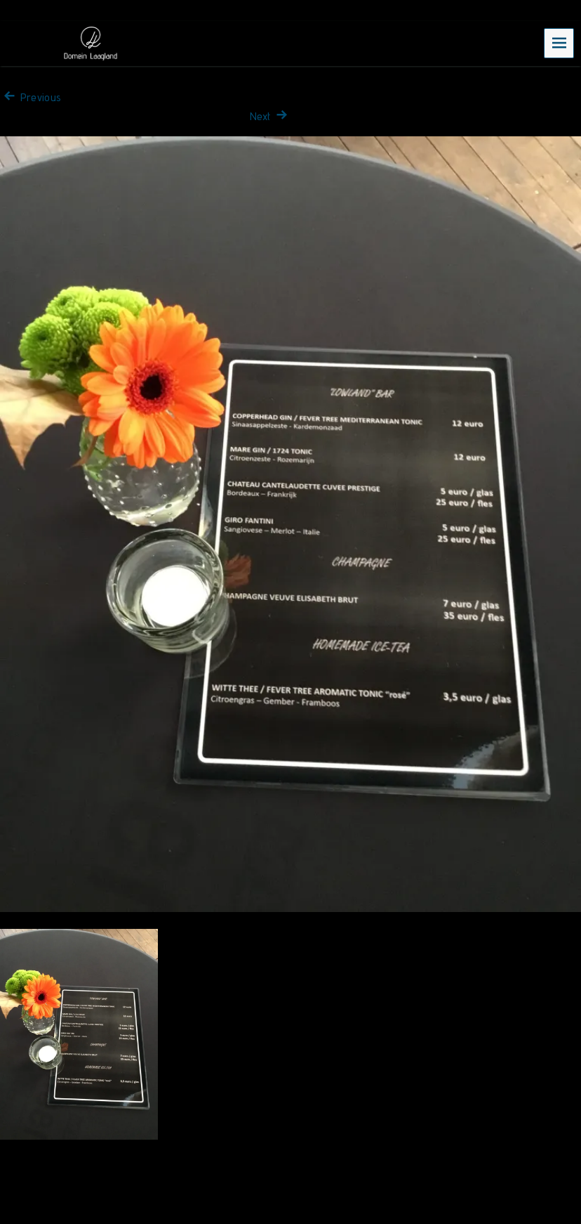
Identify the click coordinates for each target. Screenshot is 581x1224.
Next (270, 116)
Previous (30, 97)
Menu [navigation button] (559, 42)
